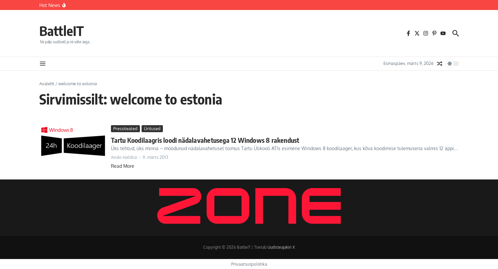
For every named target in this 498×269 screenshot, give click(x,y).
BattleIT (61, 30)
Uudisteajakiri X (281, 247)
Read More (122, 166)
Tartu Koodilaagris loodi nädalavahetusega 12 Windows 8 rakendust (205, 140)
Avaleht (46, 83)
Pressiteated (125, 128)
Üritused (152, 128)
